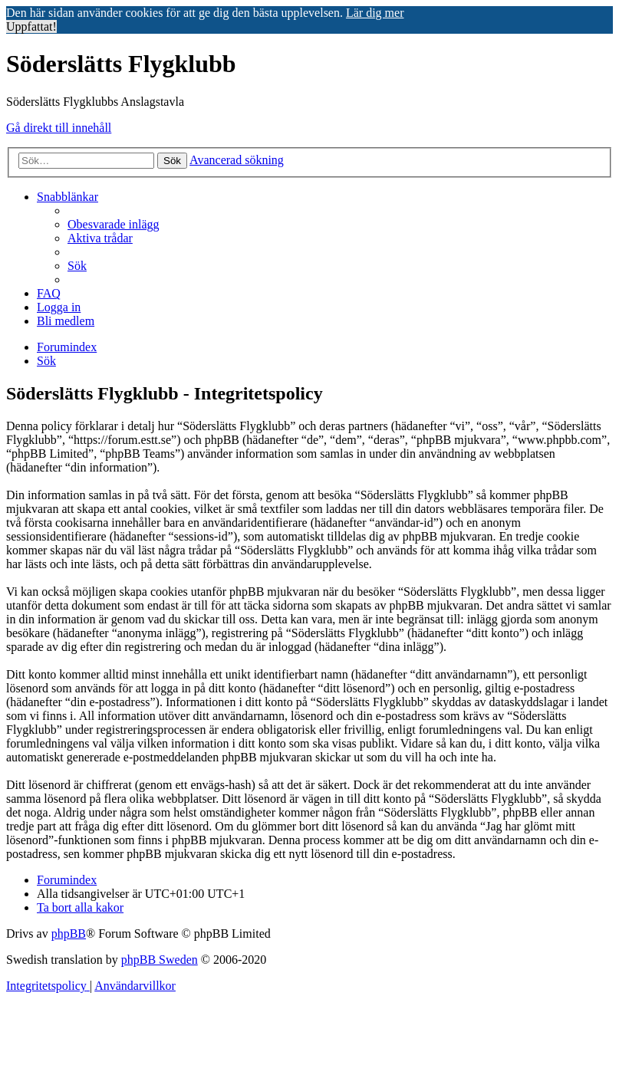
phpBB (68, 933)
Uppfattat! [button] (31, 26)
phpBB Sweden (159, 959)
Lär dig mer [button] (375, 12)
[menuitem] (113, 224)
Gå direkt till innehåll (58, 127)
